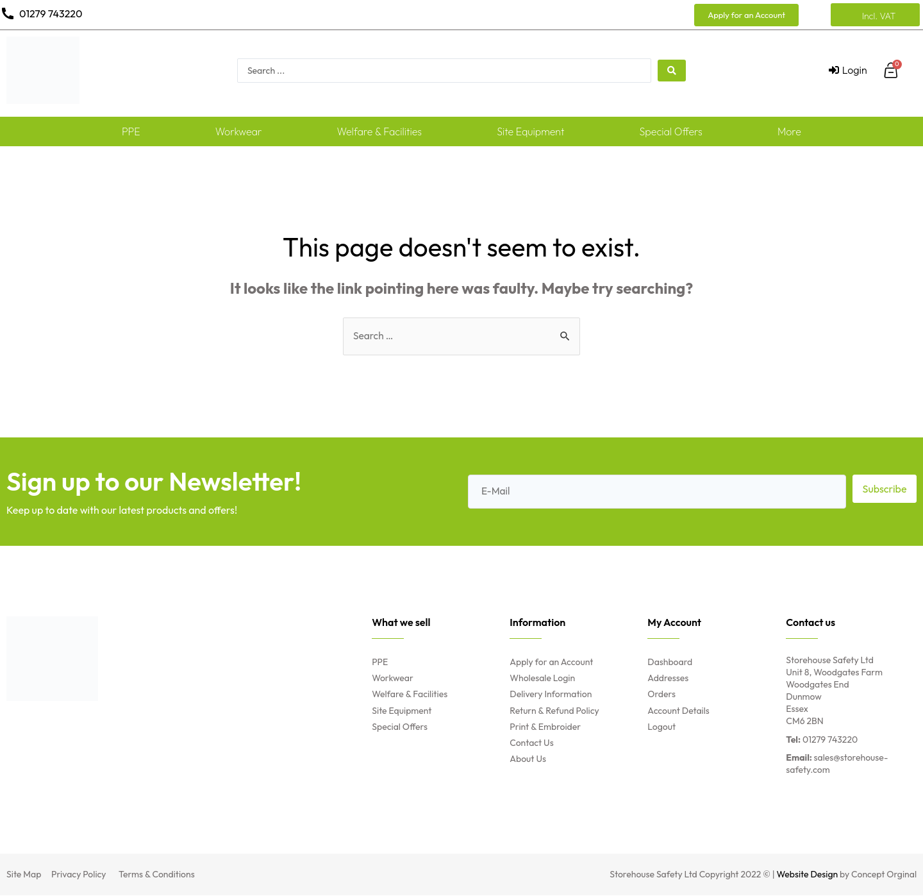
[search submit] (672, 70)
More (789, 131)
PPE (131, 131)
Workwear (238, 131)
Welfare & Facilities (379, 131)
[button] (746, 15)
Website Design (807, 875)
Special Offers (671, 131)
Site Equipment (530, 131)
